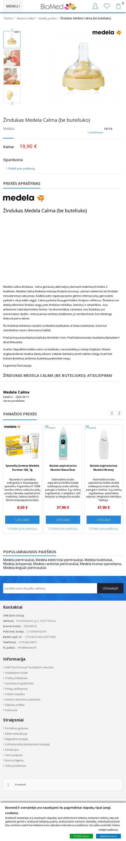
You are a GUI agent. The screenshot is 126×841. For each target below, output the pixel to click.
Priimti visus (81, 836)
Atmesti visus (108, 836)
